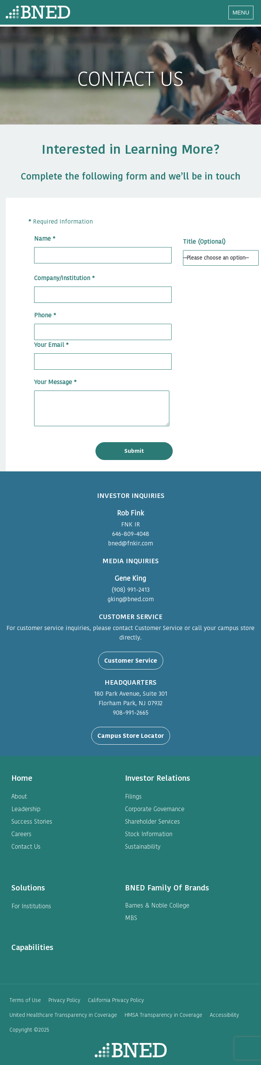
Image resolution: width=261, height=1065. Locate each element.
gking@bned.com (131, 599)
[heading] (21, 778)
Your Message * (101, 403)
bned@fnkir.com (130, 543)
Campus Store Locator (130, 735)
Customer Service (130, 660)
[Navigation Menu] (240, 12)
